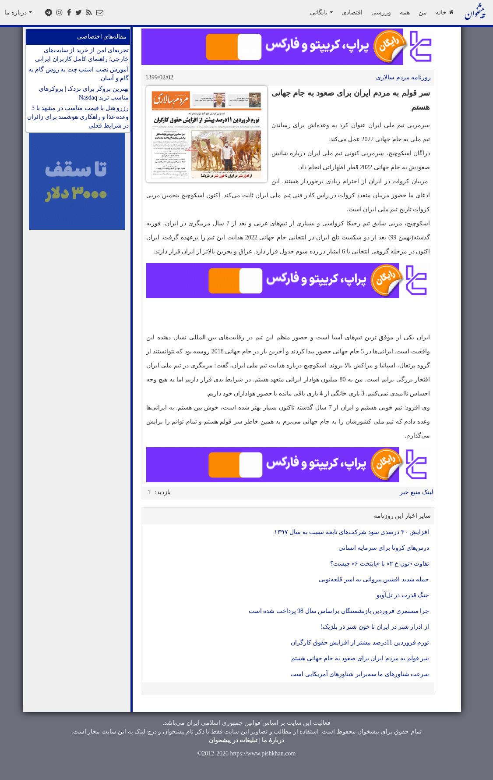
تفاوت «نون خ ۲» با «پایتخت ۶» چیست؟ (380, 563)
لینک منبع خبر (416, 492)
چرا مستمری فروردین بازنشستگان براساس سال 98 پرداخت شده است (339, 611)
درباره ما (18, 12)
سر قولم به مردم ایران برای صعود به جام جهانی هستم (360, 658)
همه (405, 12)
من (423, 12)
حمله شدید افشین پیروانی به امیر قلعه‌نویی (374, 579)
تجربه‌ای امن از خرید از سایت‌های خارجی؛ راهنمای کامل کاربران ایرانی (82, 54)
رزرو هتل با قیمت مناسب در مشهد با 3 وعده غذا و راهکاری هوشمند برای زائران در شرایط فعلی (78, 117)
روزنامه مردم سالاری (403, 77)
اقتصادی (352, 12)
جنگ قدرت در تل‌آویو (403, 595)
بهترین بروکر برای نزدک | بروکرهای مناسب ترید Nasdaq (84, 93)
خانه (445, 12)
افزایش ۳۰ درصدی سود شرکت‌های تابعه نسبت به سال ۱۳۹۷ (352, 532)
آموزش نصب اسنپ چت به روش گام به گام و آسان (78, 74)
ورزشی (381, 12)
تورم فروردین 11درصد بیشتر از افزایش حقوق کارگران (360, 642)
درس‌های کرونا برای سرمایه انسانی (383, 548)
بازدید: (163, 492)
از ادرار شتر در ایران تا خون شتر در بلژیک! (375, 626)
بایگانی (321, 12)
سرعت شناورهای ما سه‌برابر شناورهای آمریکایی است (359, 674)
